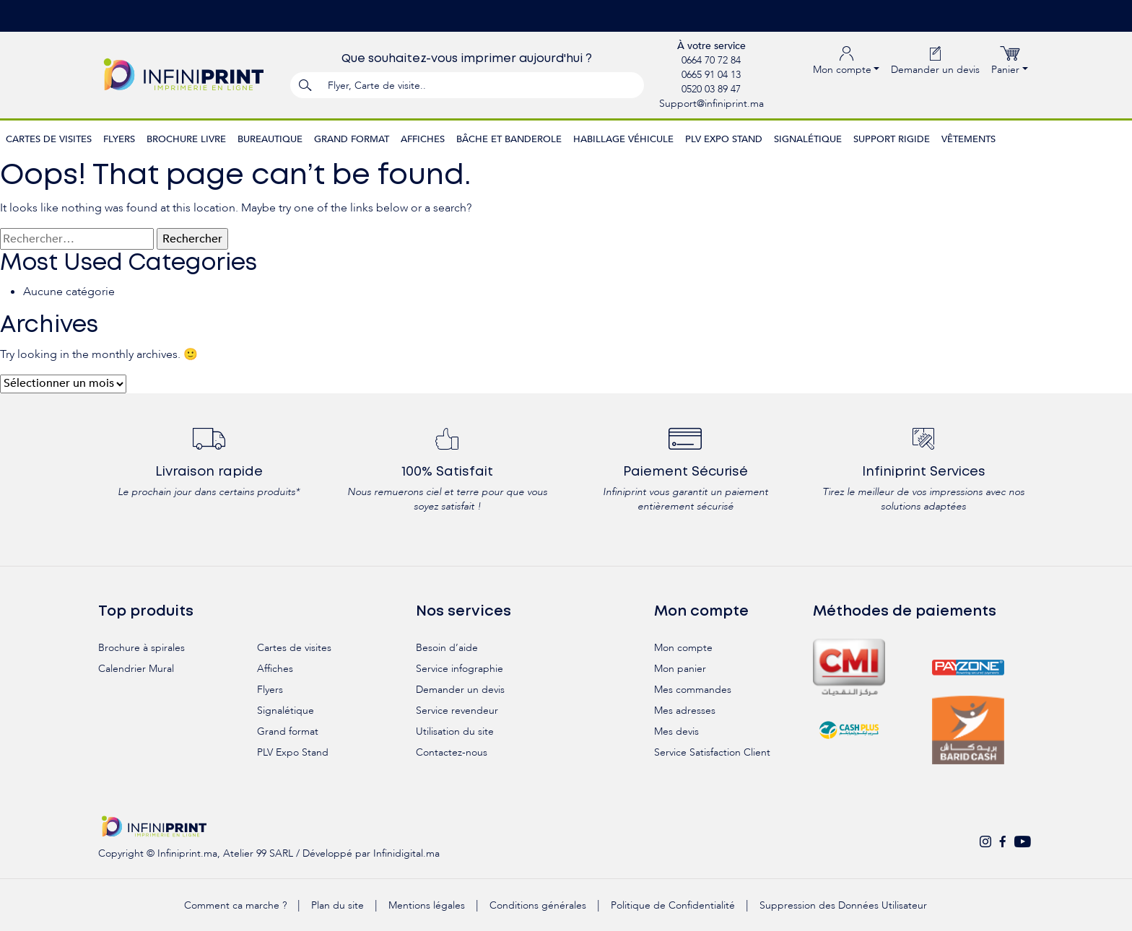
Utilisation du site (455, 731)
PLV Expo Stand (723, 139)
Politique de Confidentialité (673, 905)
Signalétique (808, 139)
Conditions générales (537, 905)
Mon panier (680, 669)
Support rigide (891, 139)
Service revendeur (457, 710)
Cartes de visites (49, 139)
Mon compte (683, 648)
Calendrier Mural (136, 669)
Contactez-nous (451, 752)
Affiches (423, 139)
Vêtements (968, 139)
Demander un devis (935, 61)
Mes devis (676, 731)
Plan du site (337, 905)
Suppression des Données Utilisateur (843, 905)
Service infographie (459, 669)
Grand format (351, 139)
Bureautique (270, 139)
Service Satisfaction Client (712, 752)
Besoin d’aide (447, 648)
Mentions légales (426, 905)
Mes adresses (684, 710)
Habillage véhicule (623, 139)
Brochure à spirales (141, 648)
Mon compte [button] (846, 61)
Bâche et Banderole (509, 139)
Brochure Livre (186, 139)
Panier (1009, 61)
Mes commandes (692, 689)
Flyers (119, 139)
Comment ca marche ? (235, 905)
